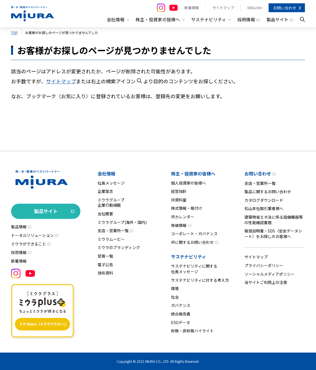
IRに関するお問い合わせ (192, 242)
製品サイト (277, 19)
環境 (175, 288)
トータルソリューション (32, 235)
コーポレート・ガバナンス (194, 233)
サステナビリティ (188, 256)
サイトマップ (223, 7)
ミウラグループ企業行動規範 (111, 202)
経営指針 (179, 191)
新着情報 (191, 7)
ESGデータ (180, 322)
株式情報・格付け (186, 208)
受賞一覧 (105, 256)
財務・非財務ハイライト (192, 330)
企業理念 (105, 191)
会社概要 (105, 213)
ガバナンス (180, 305)
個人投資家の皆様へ (188, 182)
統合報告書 (180, 314)
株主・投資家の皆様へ (193, 173)
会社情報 (106, 173)
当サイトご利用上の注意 (265, 282)
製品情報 (19, 226)
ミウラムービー (111, 239)
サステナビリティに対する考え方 (200, 280)
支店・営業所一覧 (113, 230)
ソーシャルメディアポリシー (269, 273)
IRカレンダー (182, 216)
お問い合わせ (284, 8)
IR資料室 (179, 199)
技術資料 (105, 273)
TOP (14, 32)
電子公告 (105, 264)
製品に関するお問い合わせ (267, 191)
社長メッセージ (111, 182)
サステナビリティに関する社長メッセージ (194, 268)
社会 (175, 296)
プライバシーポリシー (263, 265)
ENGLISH (255, 7)
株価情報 (179, 225)
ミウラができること (28, 243)
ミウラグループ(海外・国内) (122, 222)
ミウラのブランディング (119, 247)
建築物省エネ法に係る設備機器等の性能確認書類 (273, 219)
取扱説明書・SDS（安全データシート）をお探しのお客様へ (273, 233)
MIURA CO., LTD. (157, 361)
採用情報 (246, 19)
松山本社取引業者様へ (263, 208)
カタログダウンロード (263, 200)
